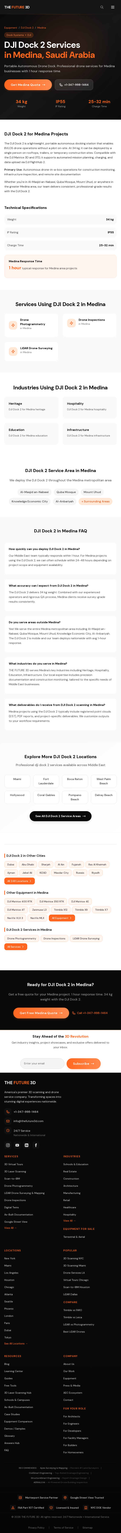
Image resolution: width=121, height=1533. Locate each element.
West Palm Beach (104, 781)
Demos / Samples (14, 1428)
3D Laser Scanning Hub (17, 1392)
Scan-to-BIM (12, 1178)
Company (70, 1356)
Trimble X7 (101, 910)
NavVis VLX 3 (15, 918)
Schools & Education (75, 1164)
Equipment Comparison (18, 1421)
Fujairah (76, 864)
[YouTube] (17, 1145)
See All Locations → (16, 1343)
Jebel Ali (27, 873)
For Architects (71, 1416)
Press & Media (71, 1385)
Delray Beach (104, 795)
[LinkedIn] (26, 1145)
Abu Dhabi (28, 864)
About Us (68, 1364)
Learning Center (13, 1371)
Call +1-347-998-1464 (90, 1013)
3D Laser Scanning (15, 1171)
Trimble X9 (81, 910)
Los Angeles (11, 1272)
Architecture (70, 1185)
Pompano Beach (74, 797)
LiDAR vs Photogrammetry (78, 1324)
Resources (12, 1356)
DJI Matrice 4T (16, 910)
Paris (7, 1323)
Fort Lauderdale (46, 781)
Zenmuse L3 (39, 910)
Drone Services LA (74, 1272)
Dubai (10, 864)
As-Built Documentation (18, 1214)
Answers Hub (12, 1443)
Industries (71, 1156)
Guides (8, 1378)
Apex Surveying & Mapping (69, 1468)
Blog (6, 1364)
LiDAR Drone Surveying (86, 938)
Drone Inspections (54, 938)
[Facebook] (35, 1145)
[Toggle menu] (113, 7)
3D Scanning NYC (73, 1258)
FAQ (6, 1450)
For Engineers (71, 1423)
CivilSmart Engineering (59, 1473)
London (8, 1315)
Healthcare (69, 1207)
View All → (10, 1227)
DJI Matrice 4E (80, 901)
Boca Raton (75, 779)
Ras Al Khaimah (97, 864)
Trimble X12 (61, 910)
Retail (66, 1200)
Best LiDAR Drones (74, 1331)
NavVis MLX (37, 918)
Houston (9, 1280)
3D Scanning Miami (74, 1265)
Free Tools (10, 1385)
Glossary (9, 1435)
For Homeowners (73, 1452)
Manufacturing (71, 1193)
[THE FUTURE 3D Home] (17, 7)
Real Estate (70, 1171)
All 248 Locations (19, 881)
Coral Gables (46, 795)
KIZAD (43, 873)
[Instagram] (7, 1145)
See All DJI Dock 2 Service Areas (60, 816)
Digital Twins (11, 1207)
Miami (17, 779)
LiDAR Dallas (70, 1294)
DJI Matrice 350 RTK (52, 901)
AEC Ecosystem (72, 1392)
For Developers (72, 1430)
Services (11, 1156)
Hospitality (69, 1214)
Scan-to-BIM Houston (76, 1287)
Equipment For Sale (79, 1229)
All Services (15, 947)
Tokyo (7, 1337)
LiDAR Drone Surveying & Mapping (24, 1193)
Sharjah (45, 864)
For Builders (70, 1445)
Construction (71, 1178)
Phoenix (8, 1308)
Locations (12, 1250)
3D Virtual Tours (13, 1164)
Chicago (9, 1287)
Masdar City (61, 873)
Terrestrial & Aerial (74, 1236)
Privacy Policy (36, 1527)
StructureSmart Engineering (59, 1478)
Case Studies (12, 1414)
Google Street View (15, 1221)
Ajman (11, 873)
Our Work (69, 1371)
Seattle (8, 1301)
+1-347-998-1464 (74, 85)
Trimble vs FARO (72, 1310)
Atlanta (8, 1294)
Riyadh (96, 873)
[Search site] (102, 7)
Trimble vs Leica (72, 1317)
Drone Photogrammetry (21, 938)
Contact (68, 1400)
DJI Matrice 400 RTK (19, 901)
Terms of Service (63, 1527)
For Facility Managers (75, 1438)
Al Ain (61, 864)
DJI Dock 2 (27, 27)
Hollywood (17, 795)
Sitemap (88, 1527)
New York (9, 1258)
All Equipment (62, 918)
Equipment (10, 27)
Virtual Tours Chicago (76, 1280)
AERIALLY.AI (61, 1482)
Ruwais (80, 873)
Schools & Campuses (17, 1400)
